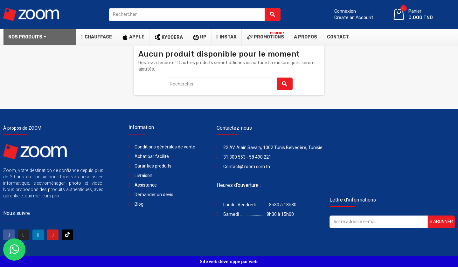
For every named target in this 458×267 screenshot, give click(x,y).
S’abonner (441, 221)
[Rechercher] (195, 14)
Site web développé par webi (229, 261)
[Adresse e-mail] (379, 222)
